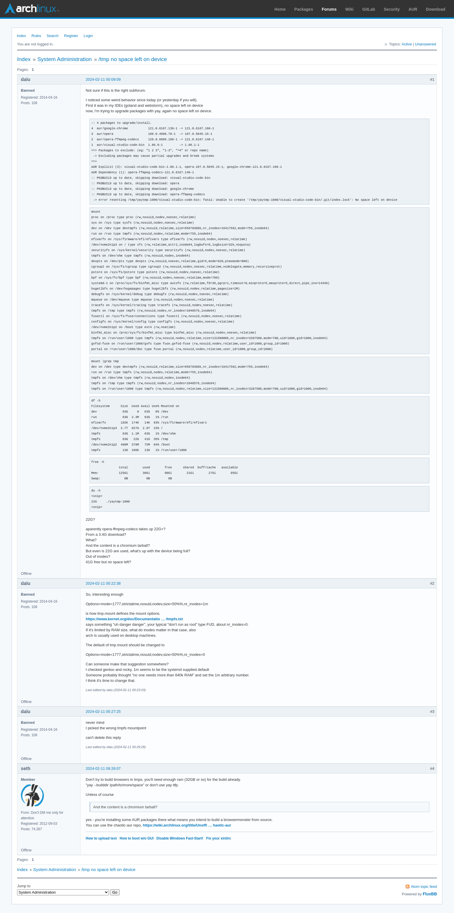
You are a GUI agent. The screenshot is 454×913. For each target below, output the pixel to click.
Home (280, 9)
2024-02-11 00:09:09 (103, 79)
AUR (413, 9)
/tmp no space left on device (132, 59)
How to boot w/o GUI (136, 838)
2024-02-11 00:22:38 (103, 583)
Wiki (349, 9)
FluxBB (430, 894)
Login (88, 36)
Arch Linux (31, 8)
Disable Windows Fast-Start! (179, 838)
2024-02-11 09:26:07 (103, 768)
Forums (329, 9)
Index (21, 36)
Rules (36, 36)
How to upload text (101, 838)
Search (52, 36)
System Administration (64, 59)
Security (392, 9)
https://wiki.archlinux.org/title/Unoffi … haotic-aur (187, 825)
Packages (303, 9)
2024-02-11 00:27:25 (103, 711)
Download (435, 9)
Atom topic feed (424, 886)
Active (407, 44)
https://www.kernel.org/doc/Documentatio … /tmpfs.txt (134, 619)
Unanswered (425, 44)
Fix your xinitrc (218, 838)
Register (71, 36)
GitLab (368, 9)
